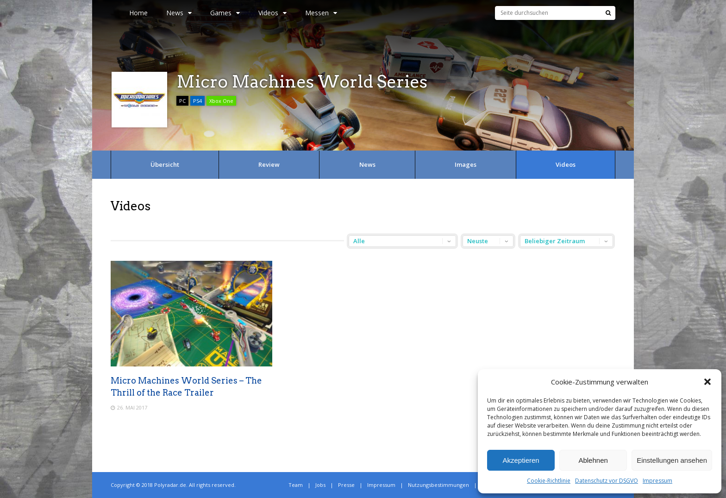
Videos (272, 12)
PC (182, 100)
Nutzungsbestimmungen (438, 484)
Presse (346, 484)
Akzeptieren (520, 460)
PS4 (197, 100)
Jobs (320, 484)
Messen (321, 12)
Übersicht (164, 164)
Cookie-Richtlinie (548, 481)
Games (225, 12)
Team (295, 484)
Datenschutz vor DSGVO (606, 481)
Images (465, 164)
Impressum (657, 481)
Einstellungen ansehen (672, 460)
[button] (707, 381)
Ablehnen (592, 460)
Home (138, 12)
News (179, 12)
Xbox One (221, 100)
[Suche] (608, 13)
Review (269, 164)
